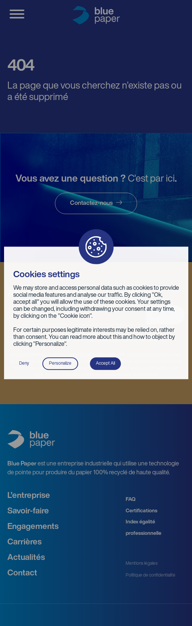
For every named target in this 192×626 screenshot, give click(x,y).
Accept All (105, 363)
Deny (24, 363)
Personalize (60, 363)
